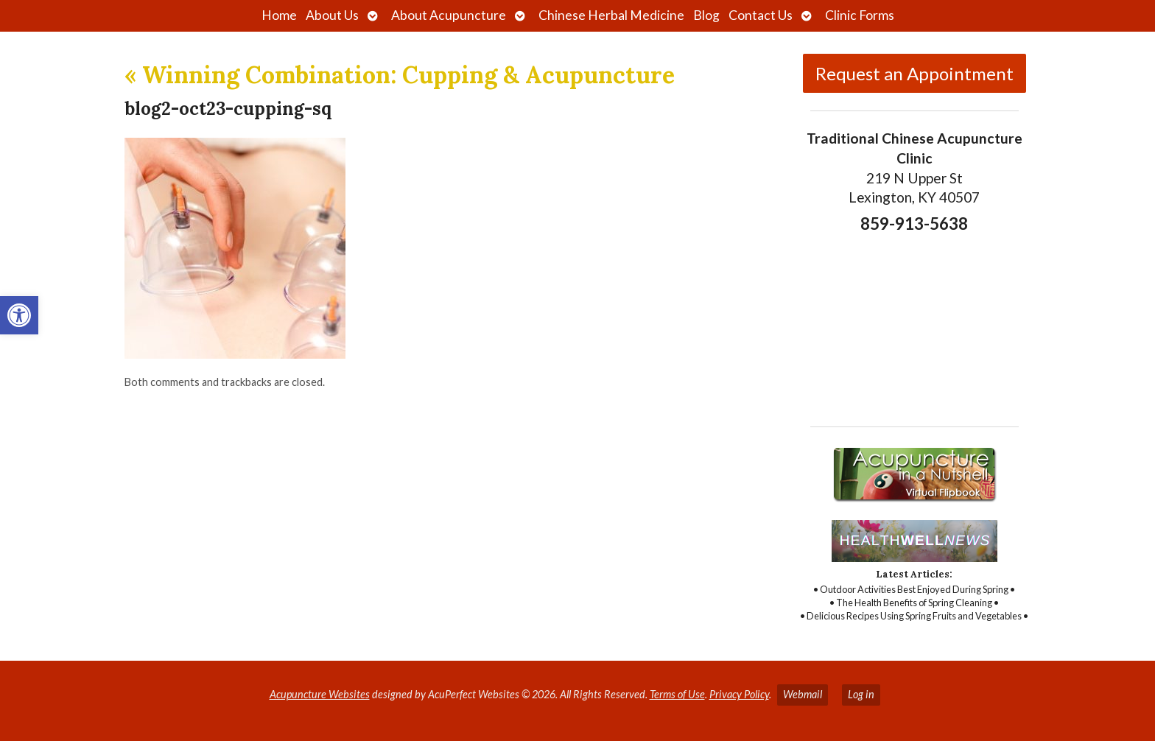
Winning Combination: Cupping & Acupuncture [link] (399, 75)
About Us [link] (332, 15)
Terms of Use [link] (677, 694)
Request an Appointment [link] (914, 73)
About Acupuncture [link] (448, 15)
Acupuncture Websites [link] (320, 694)
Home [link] (279, 15)
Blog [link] (706, 15)
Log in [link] (861, 694)
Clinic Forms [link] (859, 15)
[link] (19, 315)
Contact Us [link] (761, 15)
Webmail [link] (802, 694)
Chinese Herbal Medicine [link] (611, 15)
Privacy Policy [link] (739, 694)
